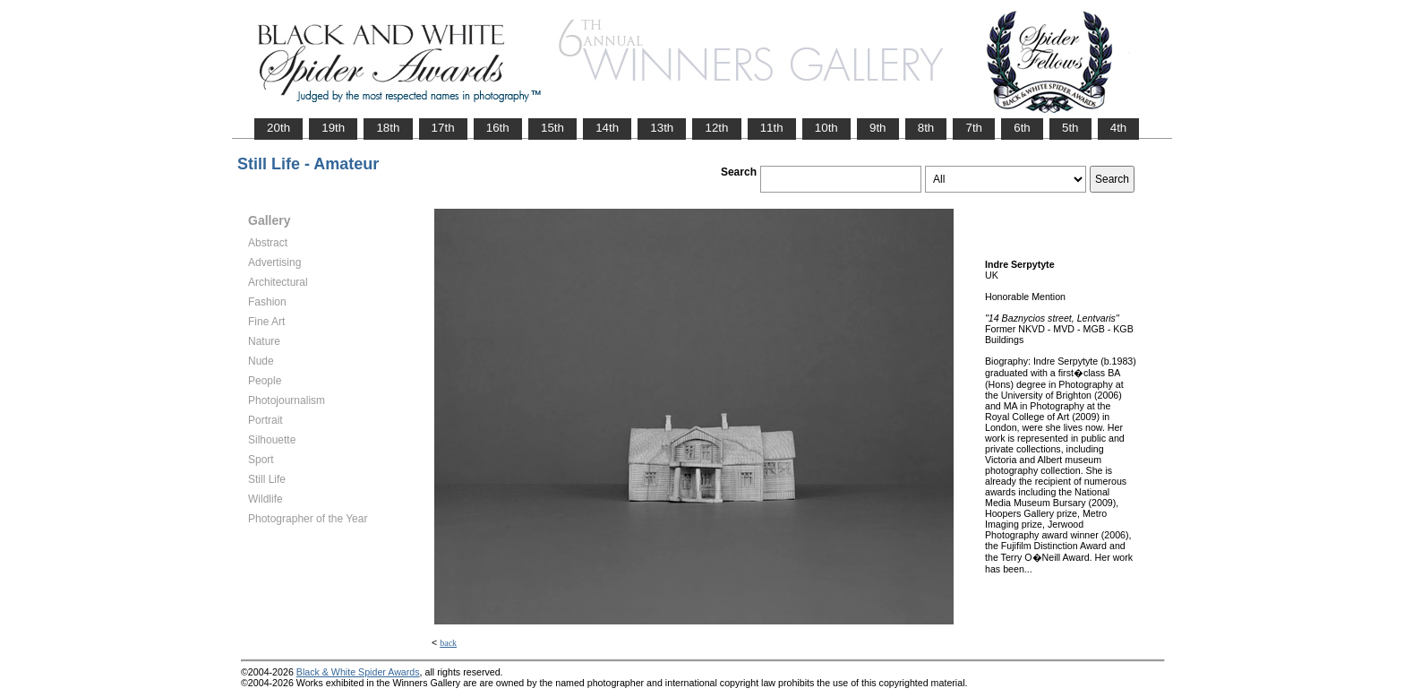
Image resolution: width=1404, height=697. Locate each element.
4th (1118, 127)
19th (333, 127)
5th (1070, 127)
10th (826, 127)
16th (497, 127)
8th (926, 127)
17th (443, 127)
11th (771, 127)
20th (278, 127)
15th (552, 127)
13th (661, 127)
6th (1022, 127)
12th (716, 127)
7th (973, 127)
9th (878, 127)
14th (607, 127)
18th (387, 127)
